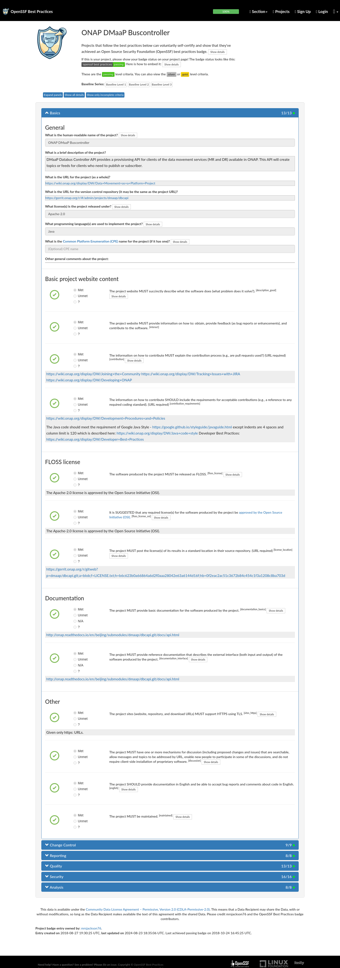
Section (259, 11)
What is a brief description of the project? (75, 152)
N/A (78, 621)
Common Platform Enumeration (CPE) (90, 241)
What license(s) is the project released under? (78, 206)
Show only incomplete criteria (105, 95)
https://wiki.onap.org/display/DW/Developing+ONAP (89, 380)
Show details (217, 51)
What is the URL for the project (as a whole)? (77, 177)
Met (78, 290)
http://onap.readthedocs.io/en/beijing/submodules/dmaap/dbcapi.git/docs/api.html (112, 635)
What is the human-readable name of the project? (81, 135)
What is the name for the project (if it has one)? (107, 241)
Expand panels (53, 95)
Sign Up (303, 11)
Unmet (79, 296)
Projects (281, 11)
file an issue (110, 964)
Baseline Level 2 (139, 84)
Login (322, 11)
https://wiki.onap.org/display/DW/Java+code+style (157, 433)
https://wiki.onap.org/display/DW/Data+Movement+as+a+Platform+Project (100, 183)
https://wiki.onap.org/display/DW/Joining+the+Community (93, 374)
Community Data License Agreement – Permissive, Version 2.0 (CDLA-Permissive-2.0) (148, 909)
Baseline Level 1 (116, 84)
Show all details (74, 95)
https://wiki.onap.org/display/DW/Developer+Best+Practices (95, 439)
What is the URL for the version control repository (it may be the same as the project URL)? (111, 192)
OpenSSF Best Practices (32, 11)
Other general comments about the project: (77, 259)
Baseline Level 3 (162, 84)
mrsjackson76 (91, 928)
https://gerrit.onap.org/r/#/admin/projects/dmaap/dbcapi (86, 198)
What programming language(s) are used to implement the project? (94, 224)
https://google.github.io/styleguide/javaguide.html (192, 427)
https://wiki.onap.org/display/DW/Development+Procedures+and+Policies (105, 418)
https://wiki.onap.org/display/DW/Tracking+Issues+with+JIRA (190, 374)
